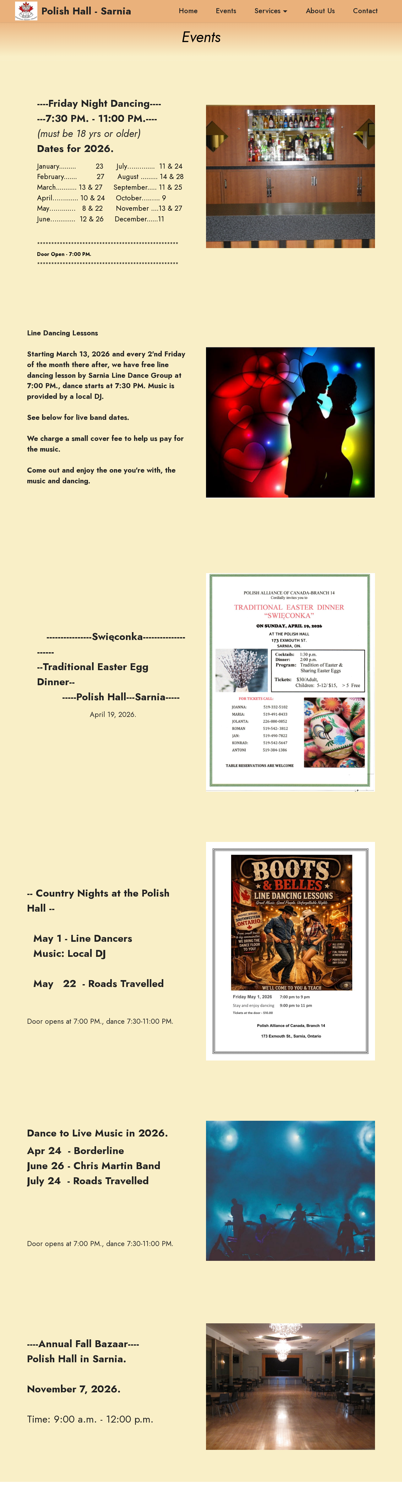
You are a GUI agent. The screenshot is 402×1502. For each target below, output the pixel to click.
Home (184, 11)
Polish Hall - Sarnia (86, 11)
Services (267, 11)
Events (226, 11)
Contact (365, 11)
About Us (320, 11)
